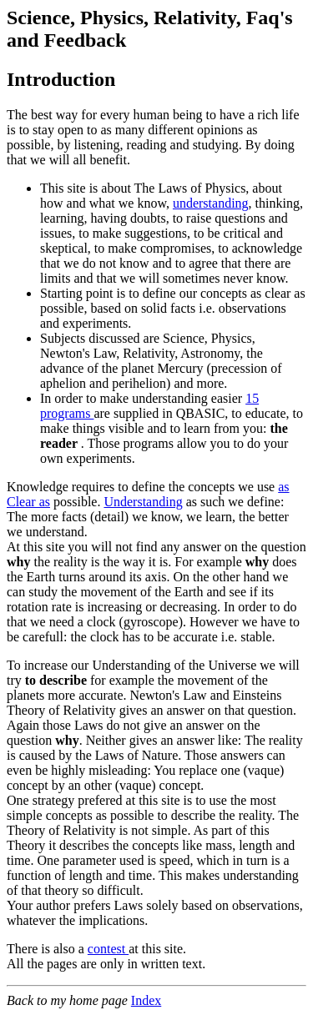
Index (146, 1000)
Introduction (61, 79)
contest (108, 949)
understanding (211, 203)
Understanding (142, 502)
